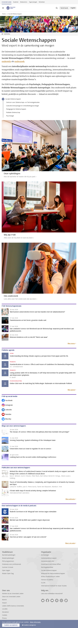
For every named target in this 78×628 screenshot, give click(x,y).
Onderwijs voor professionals (11, 564)
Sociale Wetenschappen (13, 99)
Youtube (6, 414)
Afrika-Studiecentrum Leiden (50, 577)
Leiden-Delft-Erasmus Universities (13, 606)
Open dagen (6, 570)
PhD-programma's (8, 561)
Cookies (4, 615)
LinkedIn (7, 410)
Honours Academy (47, 580)
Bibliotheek (42, 2)
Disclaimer (5, 612)
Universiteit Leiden (6, 2)
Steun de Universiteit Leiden (11, 597)
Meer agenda (71, 390)
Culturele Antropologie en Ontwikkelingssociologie (22, 106)
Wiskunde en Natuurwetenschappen (53, 574)
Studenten (15, 2)
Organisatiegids (33, 2)
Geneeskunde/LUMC (47, 561)
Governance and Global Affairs (51, 564)
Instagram (7, 405)
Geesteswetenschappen (49, 558)
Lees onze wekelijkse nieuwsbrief (52, 594)
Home (4, 14)
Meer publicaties (70, 499)
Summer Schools (7, 567)
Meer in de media (70, 543)
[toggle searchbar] (56, 8)
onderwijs (6, 61)
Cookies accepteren (10, 625)
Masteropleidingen (8, 558)
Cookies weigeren (30, 625)
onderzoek (19, 61)
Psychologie (10, 116)
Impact (4, 603)
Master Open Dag (8, 574)
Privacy (4, 618)
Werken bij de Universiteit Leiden (12, 594)
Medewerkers (23, 2)
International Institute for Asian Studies (54, 586)
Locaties (4, 609)
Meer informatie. (35, 622)
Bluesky (6, 419)
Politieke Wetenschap (13, 112)
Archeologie (45, 555)
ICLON (43, 583)
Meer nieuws (71, 343)
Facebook (7, 400)
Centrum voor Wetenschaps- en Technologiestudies (23, 102)
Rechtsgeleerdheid (47, 567)
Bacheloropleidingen (8, 555)
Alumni (4, 600)
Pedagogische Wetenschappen (16, 109)
